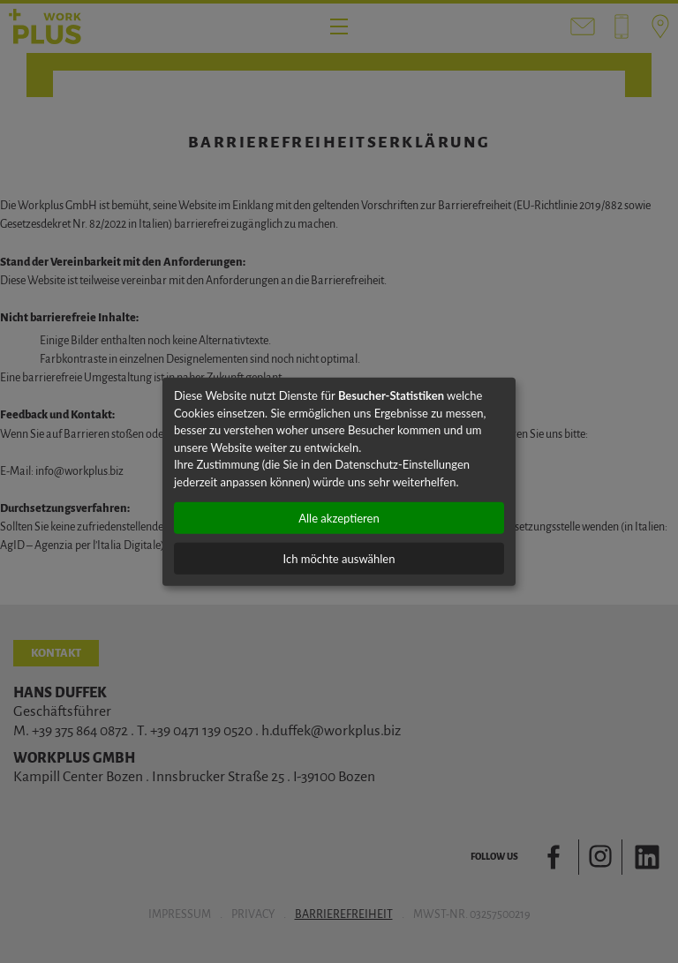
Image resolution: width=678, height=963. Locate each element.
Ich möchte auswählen (339, 559)
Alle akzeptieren (338, 518)
